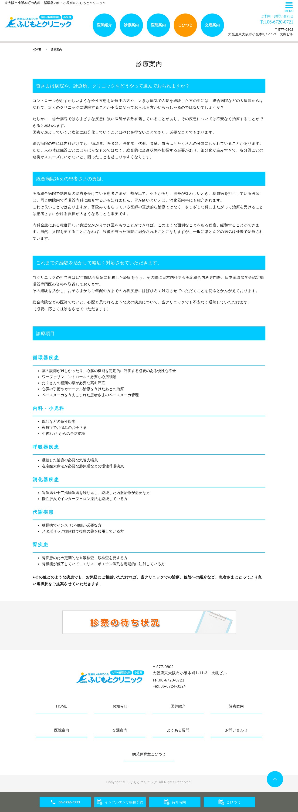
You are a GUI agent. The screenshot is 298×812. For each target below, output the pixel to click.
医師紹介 (104, 25)
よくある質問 (178, 730)
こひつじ (185, 25)
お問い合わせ (236, 730)
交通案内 (212, 25)
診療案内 (131, 25)
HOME (37, 49)
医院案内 (158, 25)
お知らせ (119, 706)
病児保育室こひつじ (149, 754)
